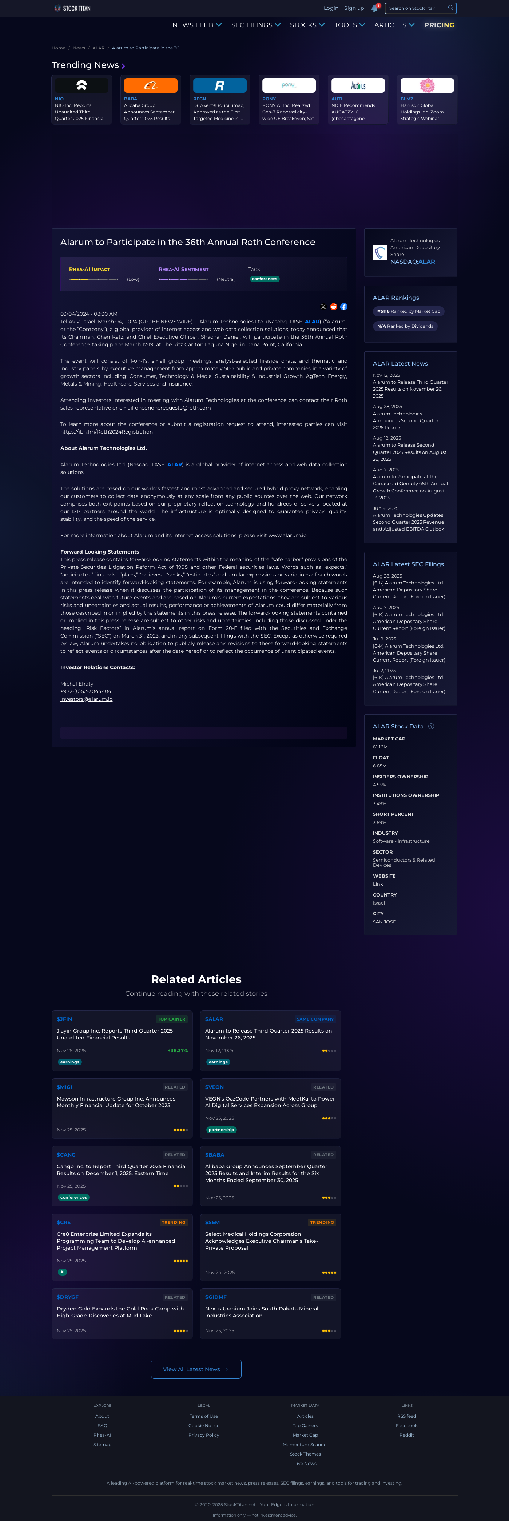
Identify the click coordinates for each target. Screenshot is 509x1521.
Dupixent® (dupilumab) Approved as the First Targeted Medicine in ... (219, 112)
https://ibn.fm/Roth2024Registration (106, 431)
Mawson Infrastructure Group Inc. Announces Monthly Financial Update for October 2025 (116, 1102)
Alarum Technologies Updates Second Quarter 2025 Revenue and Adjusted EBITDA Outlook (408, 522)
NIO (59, 98)
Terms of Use (204, 1416)
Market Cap (389, 739)
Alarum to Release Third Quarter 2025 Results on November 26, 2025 (410, 389)
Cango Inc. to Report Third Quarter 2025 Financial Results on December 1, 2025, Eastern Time (122, 1170)
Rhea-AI (102, 1435)
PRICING (439, 25)
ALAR (312, 321)
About (102, 1416)
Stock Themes (305, 1454)
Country (385, 895)
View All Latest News (196, 1369)
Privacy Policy (203, 1435)
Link (378, 884)
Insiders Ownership (400, 776)
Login (331, 8)
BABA (130, 98)
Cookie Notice (203, 1425)
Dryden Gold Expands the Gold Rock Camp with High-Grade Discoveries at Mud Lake (120, 1312)
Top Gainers (305, 1425)
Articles (305, 1416)
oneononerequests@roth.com (173, 407)
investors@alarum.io (86, 699)
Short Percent (393, 814)
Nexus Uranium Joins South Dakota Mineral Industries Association (261, 1312)
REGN (199, 98)
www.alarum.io (288, 535)
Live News (305, 1463)
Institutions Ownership (406, 795)
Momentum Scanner (305, 1444)
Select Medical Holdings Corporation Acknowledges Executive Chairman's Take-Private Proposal (261, 1241)
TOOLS (349, 25)
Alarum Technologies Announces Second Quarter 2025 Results (405, 420)
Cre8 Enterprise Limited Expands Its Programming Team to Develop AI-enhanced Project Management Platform (116, 1241)
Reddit (406, 1435)
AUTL (337, 98)
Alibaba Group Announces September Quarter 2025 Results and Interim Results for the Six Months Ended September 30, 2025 (266, 1173)
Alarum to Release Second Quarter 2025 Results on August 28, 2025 (409, 452)
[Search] (420, 8)
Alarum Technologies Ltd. (231, 321)
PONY (269, 98)
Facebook (407, 1425)
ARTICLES (394, 25)
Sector (383, 852)
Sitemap (102, 1444)
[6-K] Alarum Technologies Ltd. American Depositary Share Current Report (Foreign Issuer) (409, 589)
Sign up (354, 8)
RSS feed (406, 1416)
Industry (385, 833)
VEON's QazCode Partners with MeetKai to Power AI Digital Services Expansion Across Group (270, 1102)
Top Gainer (172, 1019)
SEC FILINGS (256, 25)
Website (384, 876)
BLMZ (407, 98)
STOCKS (307, 25)
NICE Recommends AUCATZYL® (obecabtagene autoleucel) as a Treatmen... (353, 118)
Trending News (89, 65)
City (378, 913)
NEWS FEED (197, 25)
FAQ (102, 1425)
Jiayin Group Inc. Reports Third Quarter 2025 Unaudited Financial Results (115, 1034)
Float (381, 757)
